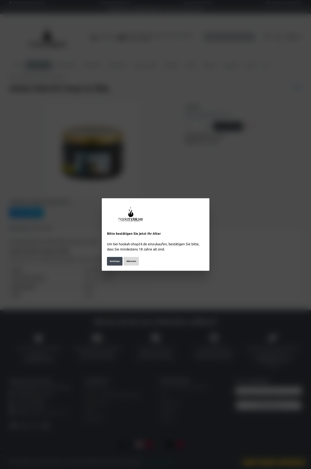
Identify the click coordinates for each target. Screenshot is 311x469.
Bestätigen (115, 261)
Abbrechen (131, 261)
